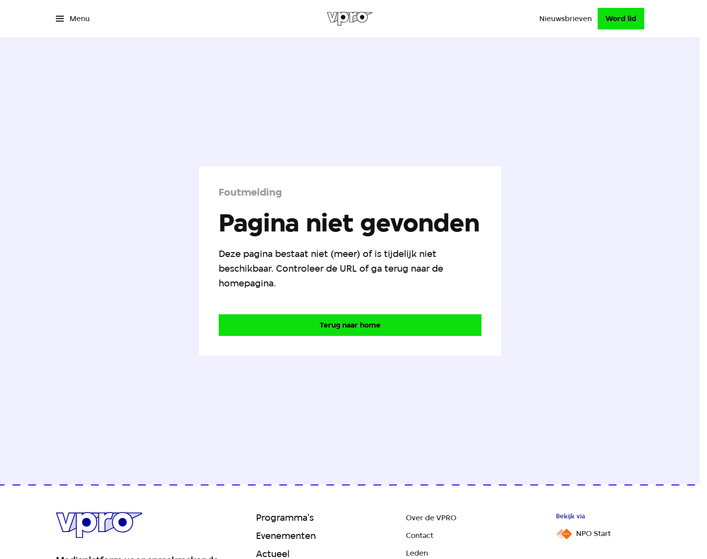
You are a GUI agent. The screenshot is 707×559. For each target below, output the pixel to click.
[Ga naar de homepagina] (350, 325)
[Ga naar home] (350, 18)
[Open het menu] (73, 18)
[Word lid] (621, 18)
